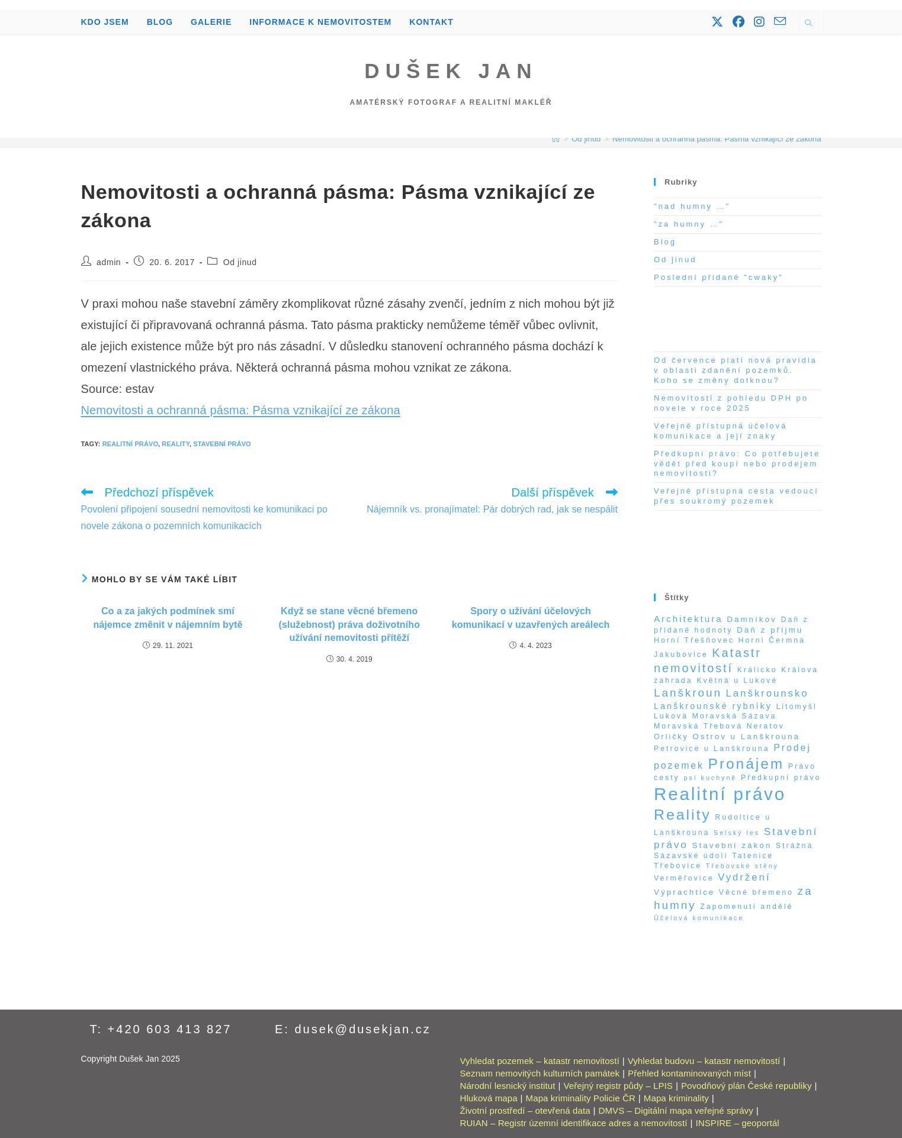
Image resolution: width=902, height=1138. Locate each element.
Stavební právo (222, 443)
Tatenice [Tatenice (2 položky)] (752, 856)
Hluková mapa (489, 1098)
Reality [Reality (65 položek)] (682, 815)
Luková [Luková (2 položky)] (671, 716)
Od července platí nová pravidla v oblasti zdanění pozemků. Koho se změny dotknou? (735, 370)
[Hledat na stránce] (809, 24)
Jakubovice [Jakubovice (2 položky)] (681, 654)
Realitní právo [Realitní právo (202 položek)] (720, 794)
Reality (176, 443)
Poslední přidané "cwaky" (719, 277)
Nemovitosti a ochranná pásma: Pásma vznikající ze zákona (716, 138)
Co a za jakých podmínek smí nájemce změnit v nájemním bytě (167, 617)
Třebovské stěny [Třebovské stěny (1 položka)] (742, 865)
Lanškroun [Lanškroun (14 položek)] (688, 692)
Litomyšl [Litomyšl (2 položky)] (796, 706)
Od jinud (240, 262)
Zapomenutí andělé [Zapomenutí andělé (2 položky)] (746, 906)
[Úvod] (556, 138)
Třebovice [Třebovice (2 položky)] (678, 866)
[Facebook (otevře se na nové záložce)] (738, 22)
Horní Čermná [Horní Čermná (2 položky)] (772, 640)
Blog (665, 241)
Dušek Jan (450, 70)
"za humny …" (689, 224)
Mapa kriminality (676, 1098)
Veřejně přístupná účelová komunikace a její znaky (720, 430)
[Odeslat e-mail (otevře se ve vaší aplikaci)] (780, 21)
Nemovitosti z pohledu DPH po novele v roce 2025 (731, 403)
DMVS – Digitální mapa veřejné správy (676, 1110)
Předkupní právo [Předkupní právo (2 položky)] (781, 777)
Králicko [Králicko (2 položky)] (757, 670)
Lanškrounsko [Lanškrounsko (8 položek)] (767, 693)
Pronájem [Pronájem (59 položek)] (746, 764)
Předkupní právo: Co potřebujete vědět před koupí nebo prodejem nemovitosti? (737, 463)
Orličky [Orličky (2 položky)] (671, 737)
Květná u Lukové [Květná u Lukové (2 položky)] (737, 680)
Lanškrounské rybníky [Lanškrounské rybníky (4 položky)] (713, 706)
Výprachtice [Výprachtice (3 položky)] (684, 892)
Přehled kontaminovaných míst (689, 1073)
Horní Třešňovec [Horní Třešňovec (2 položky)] (694, 640)
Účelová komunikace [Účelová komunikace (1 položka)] (699, 917)
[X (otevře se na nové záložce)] (717, 22)
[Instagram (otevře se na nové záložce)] (759, 22)
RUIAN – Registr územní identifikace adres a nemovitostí (574, 1123)
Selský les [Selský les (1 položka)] (737, 832)
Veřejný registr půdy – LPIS (617, 1086)
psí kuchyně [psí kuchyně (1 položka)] (710, 777)
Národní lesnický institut (508, 1086)
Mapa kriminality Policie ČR (580, 1098)
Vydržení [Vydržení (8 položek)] (744, 877)
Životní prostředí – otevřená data (525, 1110)
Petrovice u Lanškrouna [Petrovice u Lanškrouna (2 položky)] (712, 748)
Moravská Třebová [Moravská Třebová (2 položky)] (698, 726)
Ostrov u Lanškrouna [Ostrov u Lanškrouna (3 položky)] (746, 736)
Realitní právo (130, 443)
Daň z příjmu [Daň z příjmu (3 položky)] (770, 630)
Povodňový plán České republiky (746, 1086)
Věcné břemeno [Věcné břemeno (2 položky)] (756, 892)
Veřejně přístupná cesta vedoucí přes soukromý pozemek (736, 495)
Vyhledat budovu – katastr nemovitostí (704, 1061)
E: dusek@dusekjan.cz (353, 1029)
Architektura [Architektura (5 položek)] (688, 619)
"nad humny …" (692, 206)
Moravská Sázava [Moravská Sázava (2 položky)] (734, 716)
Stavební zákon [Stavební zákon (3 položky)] (732, 845)
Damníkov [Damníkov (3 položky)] (752, 619)
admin (109, 262)
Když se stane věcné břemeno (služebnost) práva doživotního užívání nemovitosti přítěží (349, 624)
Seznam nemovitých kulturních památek (540, 1073)
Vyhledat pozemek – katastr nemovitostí (539, 1061)
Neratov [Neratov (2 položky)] (766, 726)
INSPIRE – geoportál (737, 1123)
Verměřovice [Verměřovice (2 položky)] (684, 878)
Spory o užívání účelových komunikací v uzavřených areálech (530, 617)
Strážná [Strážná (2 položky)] (795, 846)
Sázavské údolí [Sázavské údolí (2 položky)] (691, 856)
